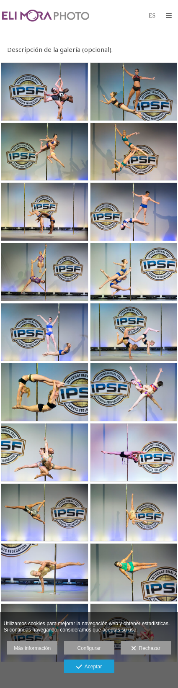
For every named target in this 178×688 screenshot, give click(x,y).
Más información (32, 648)
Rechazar (145, 648)
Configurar (89, 648)
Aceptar (89, 667)
